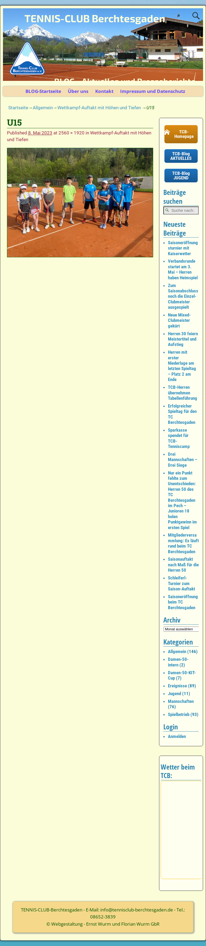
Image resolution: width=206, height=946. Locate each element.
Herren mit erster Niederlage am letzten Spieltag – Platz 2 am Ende (182, 365)
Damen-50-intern (178, 662)
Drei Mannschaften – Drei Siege (182, 459)
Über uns (78, 91)
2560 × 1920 (71, 132)
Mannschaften (181, 701)
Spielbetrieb (178, 714)
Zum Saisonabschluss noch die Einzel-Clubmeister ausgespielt (183, 296)
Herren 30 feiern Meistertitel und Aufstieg (183, 339)
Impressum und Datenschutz (152, 91)
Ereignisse (177, 685)
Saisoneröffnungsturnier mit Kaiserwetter (183, 248)
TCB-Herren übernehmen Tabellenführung (182, 393)
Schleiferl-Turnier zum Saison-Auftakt (181, 583)
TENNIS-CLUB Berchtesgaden (94, 18)
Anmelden (177, 736)
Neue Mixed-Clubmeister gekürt (179, 320)
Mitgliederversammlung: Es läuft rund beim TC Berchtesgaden (183, 543)
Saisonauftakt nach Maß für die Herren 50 (183, 564)
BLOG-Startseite (43, 91)
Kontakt (104, 91)
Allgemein (43, 107)
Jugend (174, 693)
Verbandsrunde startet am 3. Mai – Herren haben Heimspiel (183, 269)
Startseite (18, 107)
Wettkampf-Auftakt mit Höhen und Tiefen (99, 107)
